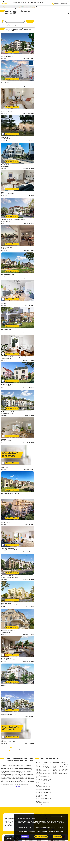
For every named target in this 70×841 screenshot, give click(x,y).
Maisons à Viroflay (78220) (59, 775)
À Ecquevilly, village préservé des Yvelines (13, 219)
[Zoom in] (68, 7)
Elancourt (4, 521)
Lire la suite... (18, 786)
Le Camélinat (5, 110)
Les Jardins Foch (6, 329)
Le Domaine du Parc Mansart (9, 302)
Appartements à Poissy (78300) (43, 779)
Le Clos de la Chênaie (7, 576)
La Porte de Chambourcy (8, 631)
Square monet (5, 740)
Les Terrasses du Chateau (8, 412)
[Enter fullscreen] (68, 14)
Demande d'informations (12, 51)
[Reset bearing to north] (68, 11)
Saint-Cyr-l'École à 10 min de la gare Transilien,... (15, 357)
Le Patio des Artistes (7, 165)
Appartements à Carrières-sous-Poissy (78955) (42, 803)
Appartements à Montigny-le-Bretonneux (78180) (43, 793)
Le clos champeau (6, 603)
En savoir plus (24, 836)
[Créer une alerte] (17, 17)
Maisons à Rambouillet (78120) (60, 769)
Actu (43, 2)
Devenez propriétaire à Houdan (10, 493)
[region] (52, 27)
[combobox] (6, 25)
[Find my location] (68, 16)
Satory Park (4, 137)
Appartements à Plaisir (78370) (43, 798)
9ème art (3, 685)
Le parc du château (6, 658)
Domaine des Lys (6, 713)
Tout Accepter (57, 836)
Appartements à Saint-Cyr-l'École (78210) (42, 777)
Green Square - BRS (6, 55)
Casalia (3, 439)
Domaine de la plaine (7, 384)
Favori (3, 192)
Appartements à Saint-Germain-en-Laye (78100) (42, 765)
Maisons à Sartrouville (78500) (60, 765)
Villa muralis (4, 82)
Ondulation (4, 466)
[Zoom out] (68, 9)
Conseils (39, 2)
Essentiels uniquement (41, 836)
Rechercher (30, 21)
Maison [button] (33, 2)
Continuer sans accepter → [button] (58, 816)
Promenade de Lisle (6, 247)
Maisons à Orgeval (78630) (60, 773)
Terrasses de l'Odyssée (7, 548)
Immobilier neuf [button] (17, 2)
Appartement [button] (26, 2)
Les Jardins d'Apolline (7, 274)
